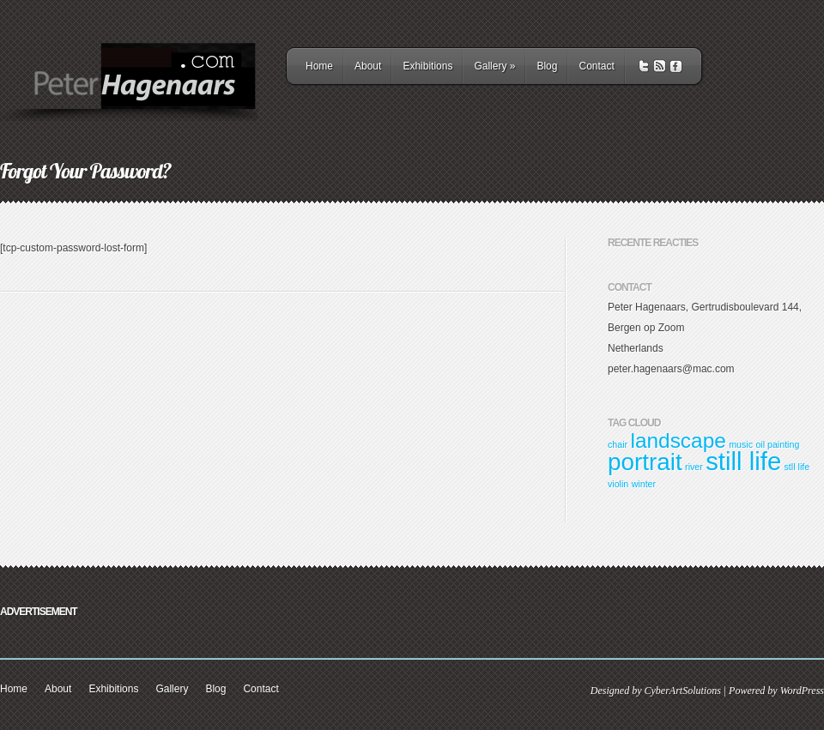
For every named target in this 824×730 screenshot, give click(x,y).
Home (319, 66)
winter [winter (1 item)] (644, 484)
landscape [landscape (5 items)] (677, 440)
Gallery (494, 66)
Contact (596, 66)
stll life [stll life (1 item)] (797, 467)
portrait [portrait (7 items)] (645, 462)
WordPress (802, 691)
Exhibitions (427, 66)
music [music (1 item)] (741, 444)
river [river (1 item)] (694, 467)
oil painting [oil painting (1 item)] (777, 444)
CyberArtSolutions (682, 691)
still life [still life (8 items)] (743, 461)
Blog (546, 66)
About (367, 66)
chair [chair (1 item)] (617, 444)
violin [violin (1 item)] (618, 484)
